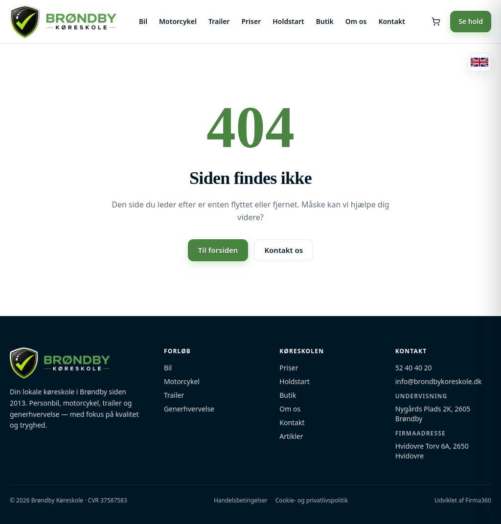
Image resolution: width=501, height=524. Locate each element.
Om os (356, 21)
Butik (325, 21)
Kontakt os (283, 250)
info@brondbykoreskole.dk (438, 381)
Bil (143, 21)
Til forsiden (218, 250)
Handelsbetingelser (241, 500)
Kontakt (391, 21)
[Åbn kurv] (436, 21)
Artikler (291, 436)
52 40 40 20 (413, 367)
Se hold (470, 21)
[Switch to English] (479, 62)
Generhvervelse (189, 408)
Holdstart (288, 21)
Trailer (218, 21)
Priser (251, 21)
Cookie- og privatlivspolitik (311, 500)
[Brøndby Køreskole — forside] (63, 21)
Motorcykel (178, 21)
